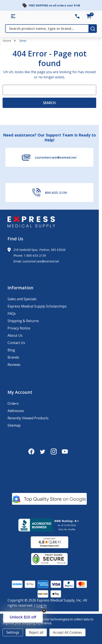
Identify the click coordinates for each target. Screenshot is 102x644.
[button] (23, 617)
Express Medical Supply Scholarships (37, 306)
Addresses (16, 410)
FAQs (12, 313)
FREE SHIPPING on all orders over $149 (54, 5)
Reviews (14, 364)
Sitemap (14, 425)
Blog (11, 350)
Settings (12, 632)
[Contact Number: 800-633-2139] (77, 16)
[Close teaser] (44, 610)
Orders (13, 403)
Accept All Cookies (67, 632)
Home (7, 41)
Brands (13, 357)
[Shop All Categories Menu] (13, 16)
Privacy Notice (19, 328)
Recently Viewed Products (28, 418)
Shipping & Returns (23, 320)
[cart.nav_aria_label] (88, 16)
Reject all (36, 632)
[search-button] (93, 28)
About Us (15, 335)
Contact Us (16, 342)
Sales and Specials (22, 299)
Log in (42, 605)
